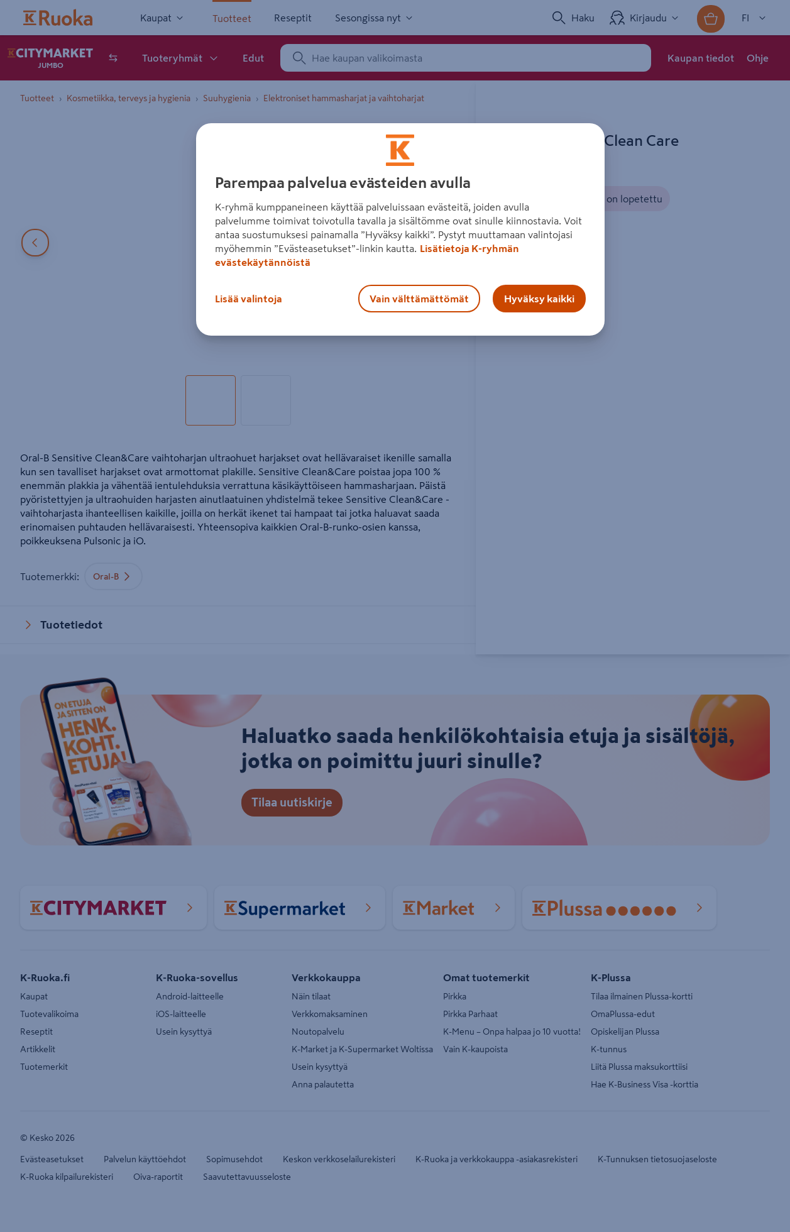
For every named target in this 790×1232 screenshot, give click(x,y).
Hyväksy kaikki (539, 299)
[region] (400, 229)
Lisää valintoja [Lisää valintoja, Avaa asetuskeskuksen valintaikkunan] (248, 299)
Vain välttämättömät (419, 299)
